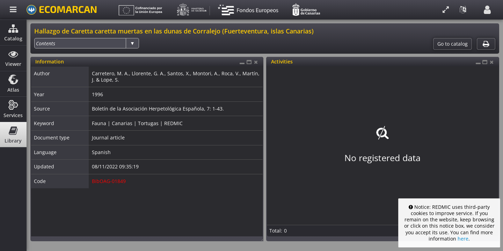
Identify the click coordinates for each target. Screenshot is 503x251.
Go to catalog (452, 44)
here (463, 238)
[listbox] (86, 43)
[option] (45, 43)
